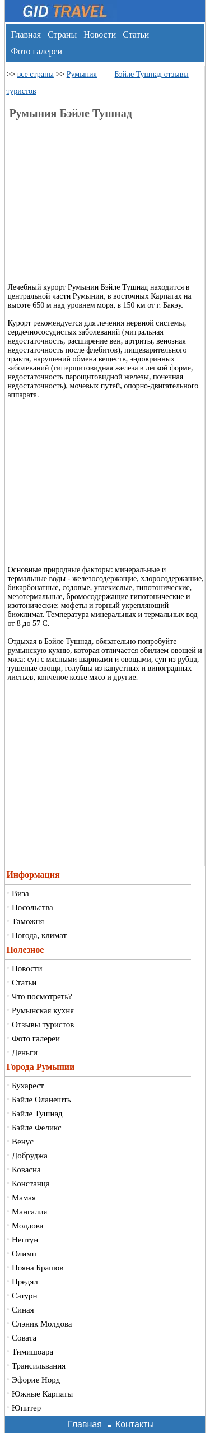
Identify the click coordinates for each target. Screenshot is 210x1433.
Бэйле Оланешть (41, 1099)
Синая (23, 1309)
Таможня (28, 921)
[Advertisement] (110, 204)
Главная (26, 34)
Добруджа (30, 1155)
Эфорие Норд (36, 1379)
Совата (24, 1337)
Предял (25, 1281)
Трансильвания (39, 1365)
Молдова (27, 1225)
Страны (62, 34)
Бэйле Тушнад (37, 1113)
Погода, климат (39, 935)
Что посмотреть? (42, 996)
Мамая (24, 1197)
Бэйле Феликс (37, 1127)
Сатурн (25, 1295)
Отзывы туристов (43, 1024)
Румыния (82, 74)
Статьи (136, 34)
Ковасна (26, 1169)
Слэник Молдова (42, 1323)
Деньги (25, 1052)
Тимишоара (32, 1351)
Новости (99, 34)
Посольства (32, 907)
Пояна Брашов (37, 1267)
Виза (20, 893)
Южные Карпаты (42, 1393)
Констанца (31, 1183)
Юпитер (26, 1407)
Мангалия (29, 1211)
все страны (35, 74)
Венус (23, 1141)
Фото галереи (36, 51)
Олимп (24, 1253)
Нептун (25, 1239)
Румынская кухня (43, 1010)
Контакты (134, 1424)
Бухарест (28, 1085)
